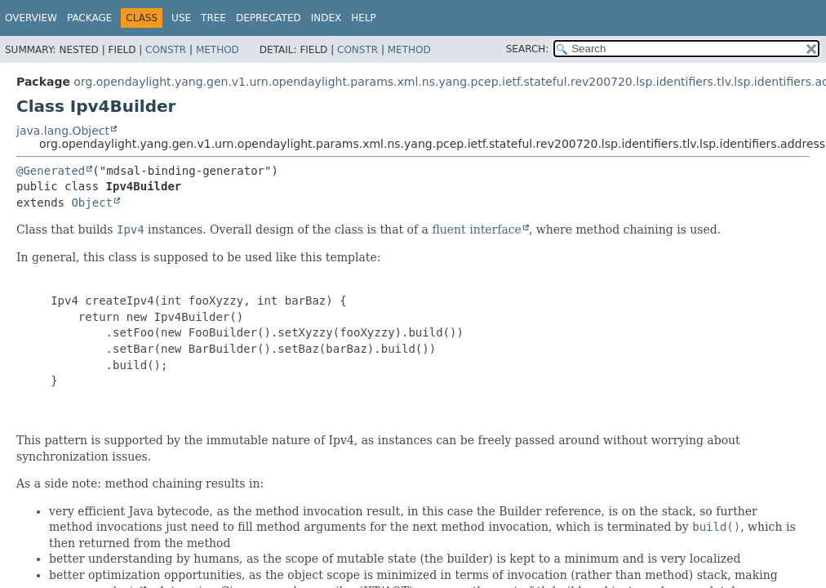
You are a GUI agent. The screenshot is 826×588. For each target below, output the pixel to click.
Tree (213, 18)
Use (181, 18)
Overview (31, 18)
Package (89, 18)
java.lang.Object (62, 130)
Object (92, 202)
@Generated (50, 170)
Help (363, 18)
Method (217, 50)
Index (326, 18)
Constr (165, 50)
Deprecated (268, 18)
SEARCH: (527, 49)
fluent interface (476, 229)
